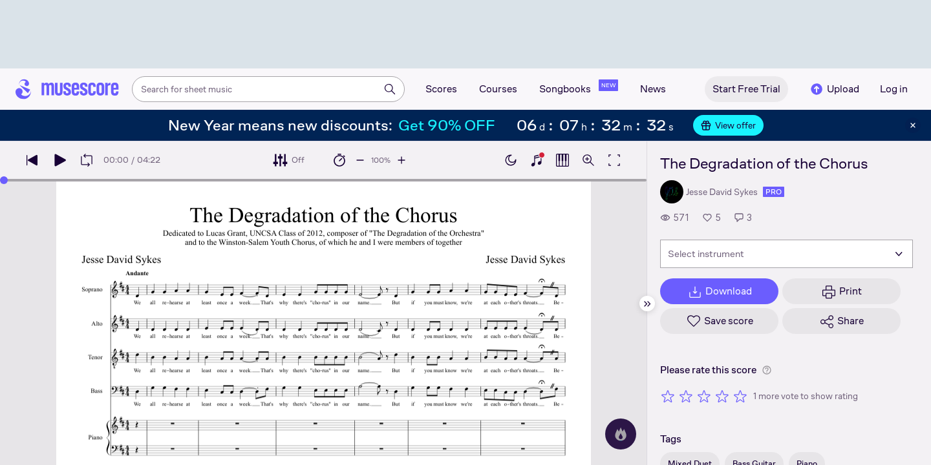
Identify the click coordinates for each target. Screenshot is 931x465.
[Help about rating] (767, 370)
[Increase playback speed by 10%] (401, 160)
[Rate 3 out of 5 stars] (704, 396)
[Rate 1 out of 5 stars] (668, 396)
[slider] (4, 180)
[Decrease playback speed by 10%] (360, 160)
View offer (728, 125)
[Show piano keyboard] (537, 160)
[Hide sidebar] (647, 303)
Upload (834, 89)
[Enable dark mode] (511, 160)
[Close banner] (913, 125)
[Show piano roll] (562, 160)
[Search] (390, 89)
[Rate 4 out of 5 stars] (722, 396)
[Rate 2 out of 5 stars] (686, 396)
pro (773, 191)
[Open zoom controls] (588, 160)
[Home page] (67, 89)
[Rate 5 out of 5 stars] (740, 396)
